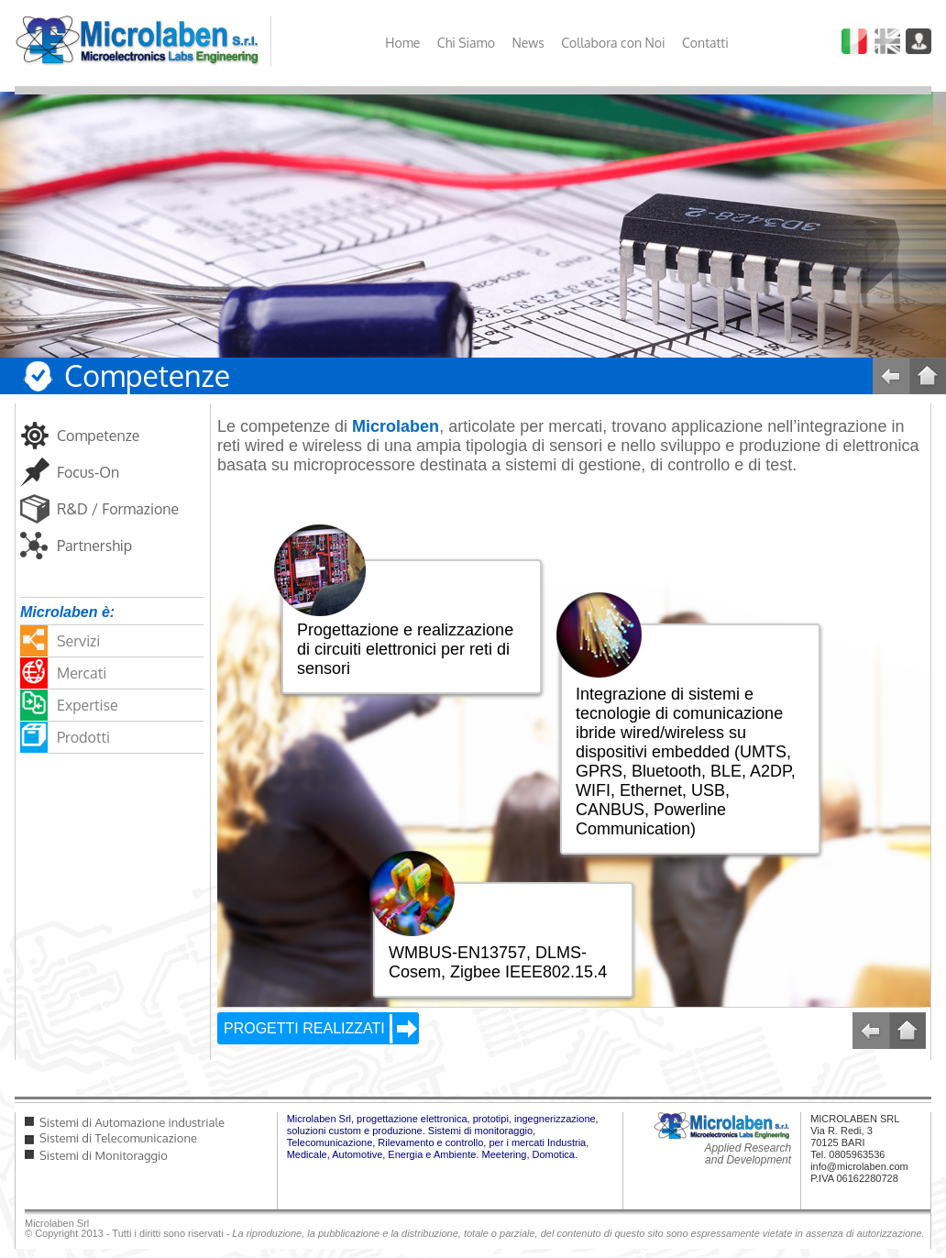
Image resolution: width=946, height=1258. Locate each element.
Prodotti (83, 737)
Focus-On (88, 472)
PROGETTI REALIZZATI (304, 1028)
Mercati (81, 673)
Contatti (705, 42)
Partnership (94, 545)
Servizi (78, 641)
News (528, 42)
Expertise (87, 705)
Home (402, 42)
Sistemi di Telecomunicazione (118, 1138)
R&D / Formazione (118, 509)
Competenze (98, 435)
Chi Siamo (466, 42)
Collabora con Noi (613, 42)
